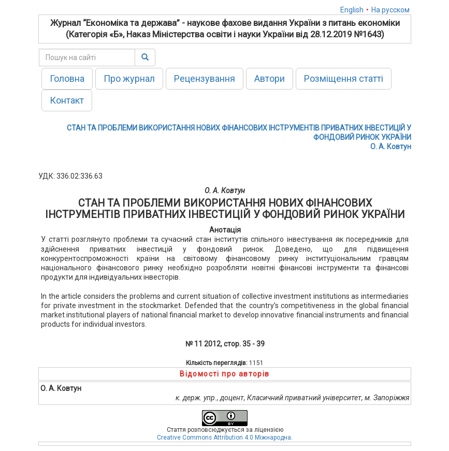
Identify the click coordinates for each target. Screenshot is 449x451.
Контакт (67, 100)
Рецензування (204, 78)
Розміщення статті (343, 78)
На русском (390, 10)
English (352, 10)
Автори (269, 78)
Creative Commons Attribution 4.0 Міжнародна (224, 437)
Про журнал (129, 78)
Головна (67, 78)
